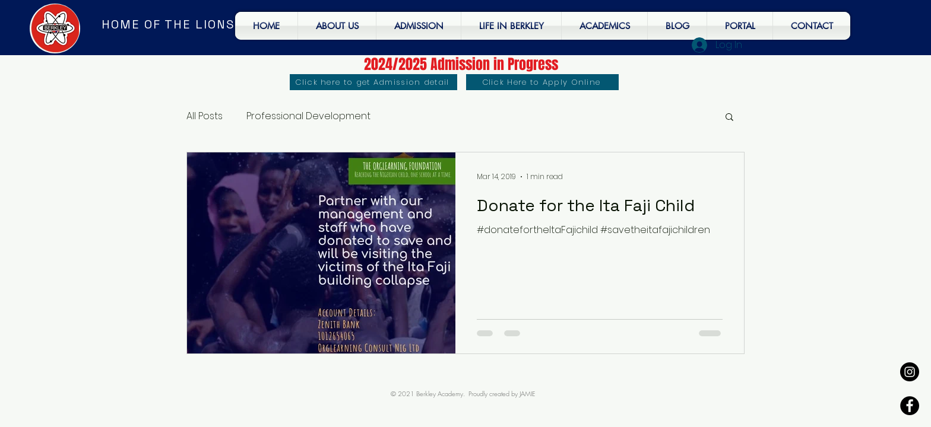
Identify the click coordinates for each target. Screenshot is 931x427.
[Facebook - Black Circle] (909, 405)
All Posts (204, 116)
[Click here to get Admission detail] (373, 82)
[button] (511, 26)
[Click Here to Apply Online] (542, 82)
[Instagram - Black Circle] (909, 371)
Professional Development (308, 116)
